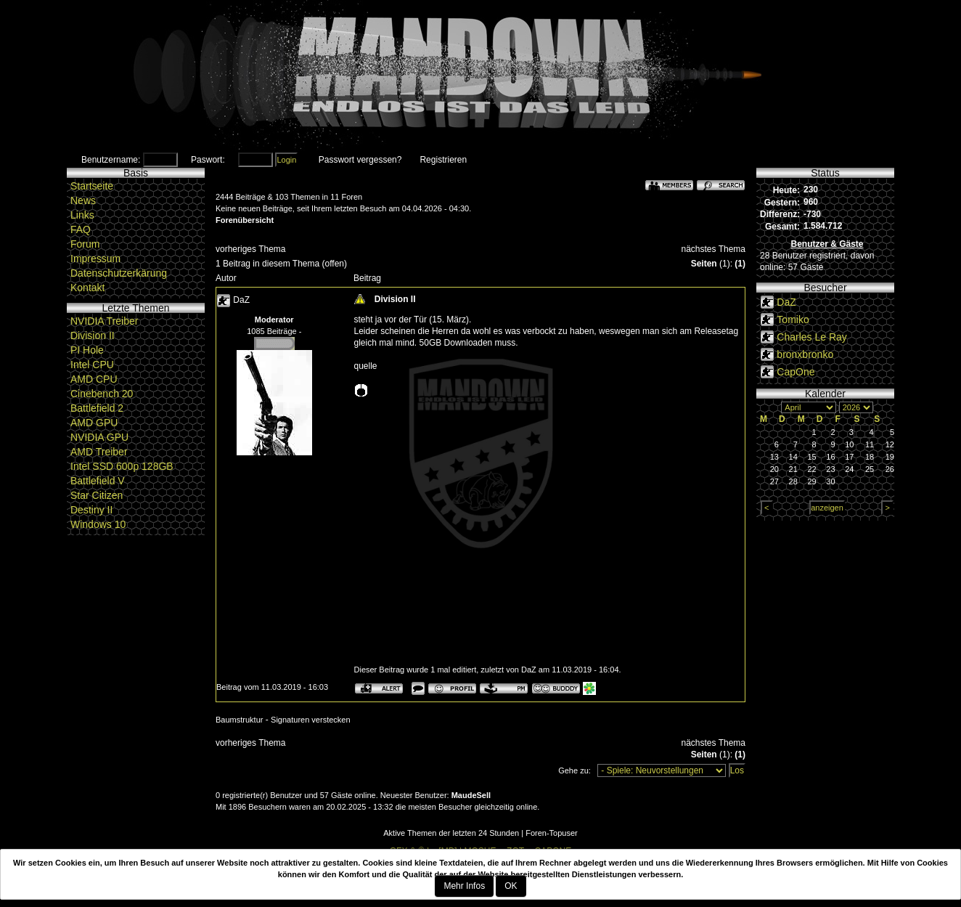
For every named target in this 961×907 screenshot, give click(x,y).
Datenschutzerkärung (118, 273)
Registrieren (443, 160)
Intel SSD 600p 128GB (121, 466)
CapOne (795, 372)
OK (510, 886)
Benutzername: (110, 160)
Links (82, 215)
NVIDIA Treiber (104, 321)
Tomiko (793, 319)
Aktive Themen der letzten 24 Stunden (451, 833)
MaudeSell (471, 795)
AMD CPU (94, 379)
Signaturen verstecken (310, 719)
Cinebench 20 (101, 393)
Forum (84, 244)
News (83, 200)
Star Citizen (96, 495)
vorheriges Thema (251, 249)
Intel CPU (92, 364)
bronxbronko (805, 354)
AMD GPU (94, 422)
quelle (365, 366)
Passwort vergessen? (360, 160)
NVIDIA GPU (99, 437)
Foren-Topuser (552, 833)
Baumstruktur (239, 719)
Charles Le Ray (812, 337)
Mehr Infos (464, 886)
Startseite (91, 186)
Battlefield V (97, 481)
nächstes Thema (714, 249)
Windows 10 (98, 524)
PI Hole (87, 350)
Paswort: (208, 160)
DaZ (241, 300)
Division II (92, 335)
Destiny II (91, 510)
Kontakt (87, 287)
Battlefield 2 (96, 408)
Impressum (95, 258)
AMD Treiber (99, 451)
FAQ (80, 229)
